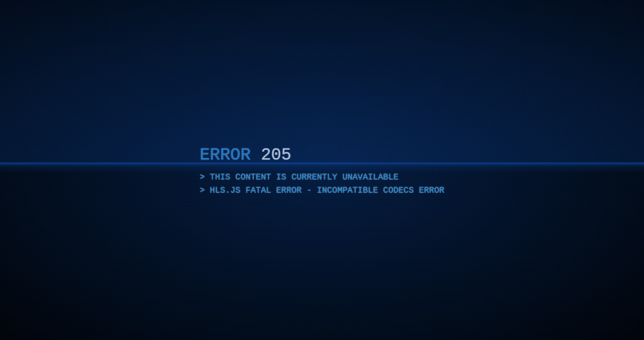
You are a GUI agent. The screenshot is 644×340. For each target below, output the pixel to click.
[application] (322, 170)
